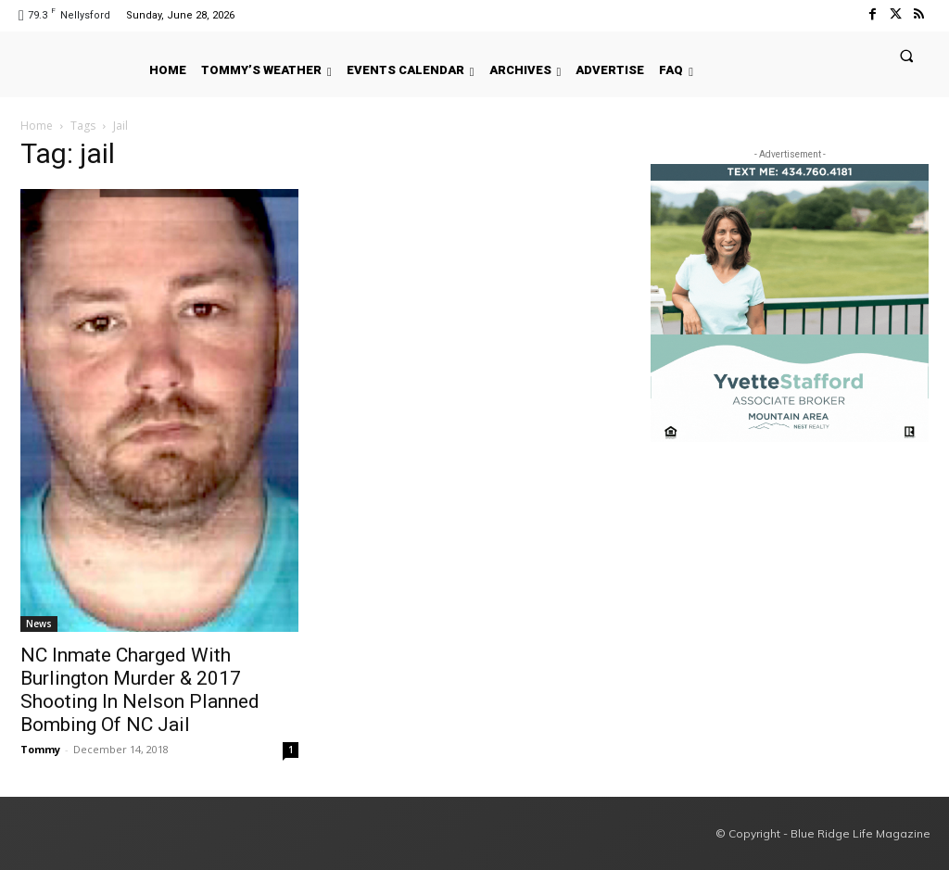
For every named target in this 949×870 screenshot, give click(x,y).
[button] (906, 55)
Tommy (40, 749)
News (39, 623)
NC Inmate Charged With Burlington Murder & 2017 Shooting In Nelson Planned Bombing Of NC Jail (139, 690)
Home (36, 125)
